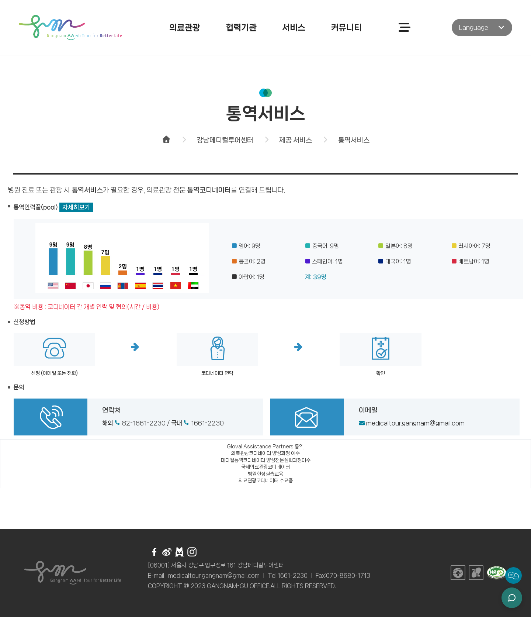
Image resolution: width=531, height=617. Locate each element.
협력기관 (241, 27)
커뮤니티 (346, 27)
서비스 (293, 27)
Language (473, 27)
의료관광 (184, 27)
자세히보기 (76, 207)
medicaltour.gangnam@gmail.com (415, 423)
